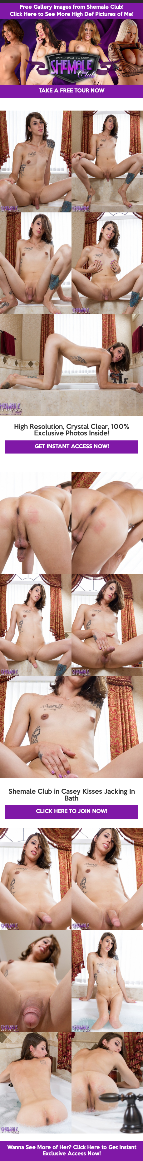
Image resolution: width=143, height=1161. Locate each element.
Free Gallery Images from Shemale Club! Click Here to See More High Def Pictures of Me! (71, 11)
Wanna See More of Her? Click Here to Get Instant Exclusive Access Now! (71, 1150)
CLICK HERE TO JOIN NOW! (71, 811)
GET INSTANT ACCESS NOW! (72, 446)
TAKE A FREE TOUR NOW (71, 91)
